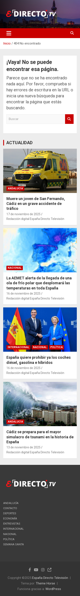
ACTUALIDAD (19, 142)
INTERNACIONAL (18, 347)
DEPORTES (9, 513)
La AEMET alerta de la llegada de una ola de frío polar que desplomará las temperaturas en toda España (39, 283)
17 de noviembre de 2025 (23, 214)
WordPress (53, 589)
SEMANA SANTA (13, 544)
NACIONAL (15, 267)
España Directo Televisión (50, 578)
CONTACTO (10, 508)
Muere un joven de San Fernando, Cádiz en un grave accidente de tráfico (35, 203)
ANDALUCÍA (15, 188)
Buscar (69, 119)
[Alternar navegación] (9, 33)
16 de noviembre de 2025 (23, 293)
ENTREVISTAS (11, 523)
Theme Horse (45, 583)
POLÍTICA (56, 347)
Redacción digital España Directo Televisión (35, 219)
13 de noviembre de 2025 (23, 447)
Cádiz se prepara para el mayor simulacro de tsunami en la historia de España (40, 437)
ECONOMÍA (10, 518)
